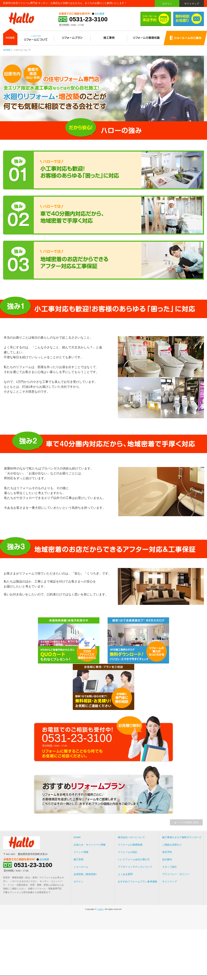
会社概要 (100, 13)
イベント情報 (81, 852)
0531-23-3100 (88, 19)
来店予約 (167, 852)
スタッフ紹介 (169, 866)
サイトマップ (191, 3)
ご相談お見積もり (172, 844)
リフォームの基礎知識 (130, 844)
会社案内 (167, 859)
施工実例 (78, 859)
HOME (6, 50)
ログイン (167, 3)
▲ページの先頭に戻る (186, 822)
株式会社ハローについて (131, 837)
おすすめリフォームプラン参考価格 (137, 881)
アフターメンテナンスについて (135, 866)
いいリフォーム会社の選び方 (134, 859)
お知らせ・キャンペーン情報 (90, 844)
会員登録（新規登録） (86, 874)
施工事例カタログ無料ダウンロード (181, 837)
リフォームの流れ (128, 852)
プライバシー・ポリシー (175, 874)
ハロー (100, 909)
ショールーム (81, 866)
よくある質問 (125, 874)
